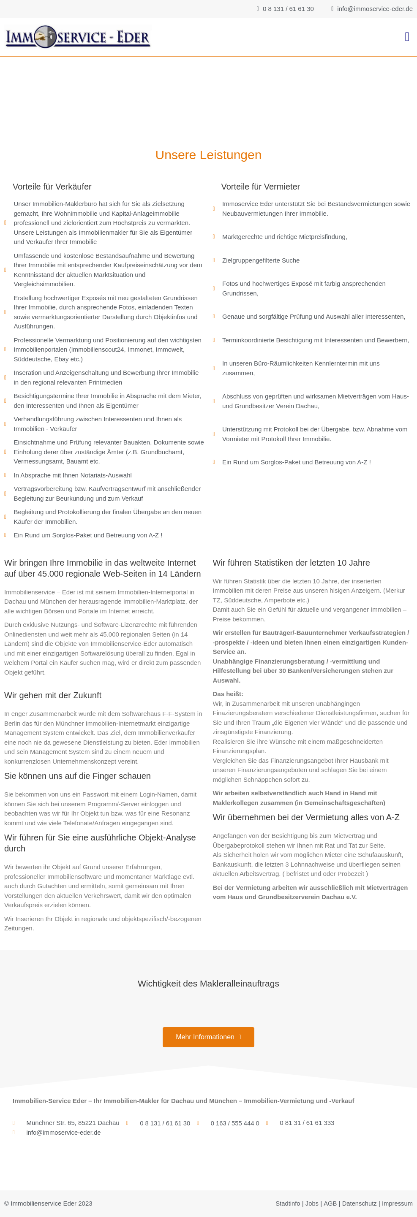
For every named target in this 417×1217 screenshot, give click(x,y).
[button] (407, 36)
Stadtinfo (286, 1203)
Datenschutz (358, 1203)
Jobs (311, 1203)
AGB (329, 1203)
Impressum (397, 1203)
